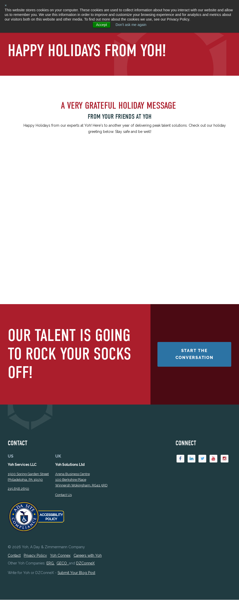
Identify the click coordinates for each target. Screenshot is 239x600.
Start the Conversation (194, 354)
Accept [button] (101, 25)
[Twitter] (202, 459)
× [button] (6, 5)
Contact (14, 556)
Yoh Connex (60, 556)
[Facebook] (180, 459)
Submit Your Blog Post (76, 573)
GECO (63, 563)
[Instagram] (224, 459)
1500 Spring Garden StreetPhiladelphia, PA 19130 (28, 477)
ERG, (50, 563)
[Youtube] (213, 459)
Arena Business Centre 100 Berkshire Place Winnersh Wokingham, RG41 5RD (81, 479)
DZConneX (85, 563)
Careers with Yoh (88, 556)
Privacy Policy (35, 556)
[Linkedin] (191, 459)
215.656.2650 (18, 489)
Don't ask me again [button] (131, 25)
